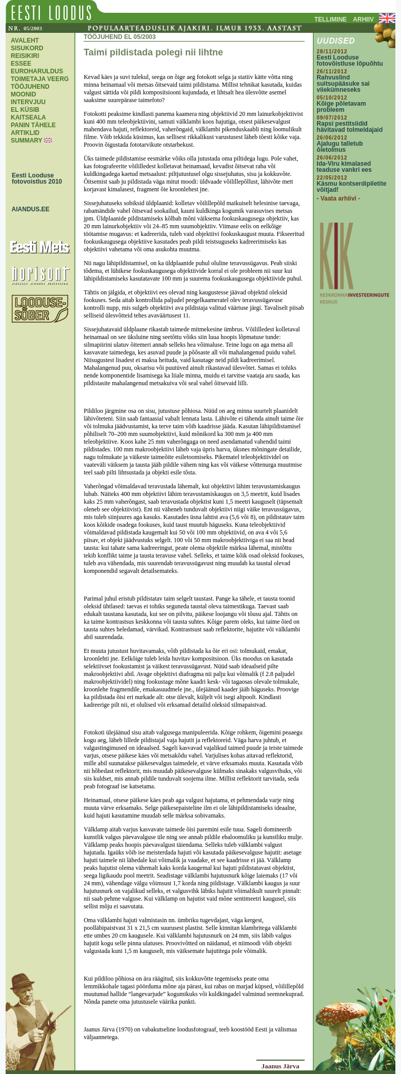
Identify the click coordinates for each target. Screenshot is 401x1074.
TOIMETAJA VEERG (40, 79)
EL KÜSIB (25, 109)
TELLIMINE (330, 19)
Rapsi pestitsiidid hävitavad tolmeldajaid (350, 126)
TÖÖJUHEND (30, 86)
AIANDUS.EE (28, 209)
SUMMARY (26, 140)
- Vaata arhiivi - (338, 198)
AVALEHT (25, 40)
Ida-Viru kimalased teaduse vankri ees (344, 166)
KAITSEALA (28, 117)
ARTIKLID (25, 132)
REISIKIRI (25, 55)
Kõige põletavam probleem (341, 106)
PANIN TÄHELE (33, 125)
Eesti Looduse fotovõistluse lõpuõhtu (350, 60)
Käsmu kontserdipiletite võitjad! (352, 186)
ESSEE (21, 63)
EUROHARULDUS (37, 71)
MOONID (23, 94)
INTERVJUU (28, 102)
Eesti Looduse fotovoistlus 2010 (34, 178)
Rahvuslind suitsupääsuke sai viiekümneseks (343, 83)
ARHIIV (363, 19)
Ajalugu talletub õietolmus (340, 146)
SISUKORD (27, 48)
